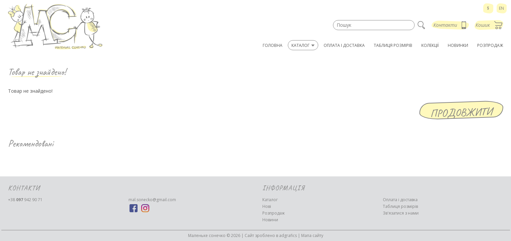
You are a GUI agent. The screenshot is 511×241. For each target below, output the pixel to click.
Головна (272, 45)
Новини (270, 220)
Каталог (270, 200)
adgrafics (288, 235)
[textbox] (374, 25)
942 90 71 (25, 200)
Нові (266, 206)
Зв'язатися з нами (401, 213)
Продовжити (461, 112)
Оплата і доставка (400, 200)
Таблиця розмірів (400, 206)
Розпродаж (273, 213)
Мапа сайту (312, 235)
